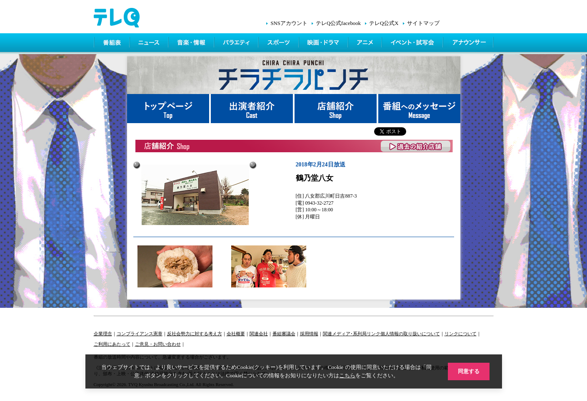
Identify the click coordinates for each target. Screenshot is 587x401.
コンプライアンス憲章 (139, 333)
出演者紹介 (253, 108)
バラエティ (237, 43)
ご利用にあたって (112, 344)
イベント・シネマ (413, 43)
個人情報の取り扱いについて (410, 333)
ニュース (149, 43)
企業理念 (103, 333)
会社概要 (236, 333)
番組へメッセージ (419, 108)
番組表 (112, 43)
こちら (347, 375)
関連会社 (259, 333)
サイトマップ (423, 23)
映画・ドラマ (324, 43)
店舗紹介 (336, 108)
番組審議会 (283, 333)
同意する (469, 371)
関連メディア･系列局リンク (351, 333)
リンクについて (461, 333)
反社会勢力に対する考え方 (194, 333)
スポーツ (279, 43)
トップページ (169, 108)
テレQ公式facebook (338, 23)
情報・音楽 (192, 43)
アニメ (365, 43)
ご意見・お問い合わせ (158, 344)
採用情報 (309, 333)
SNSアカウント (288, 23)
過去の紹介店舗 (416, 146)
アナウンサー (469, 43)
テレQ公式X (383, 23)
